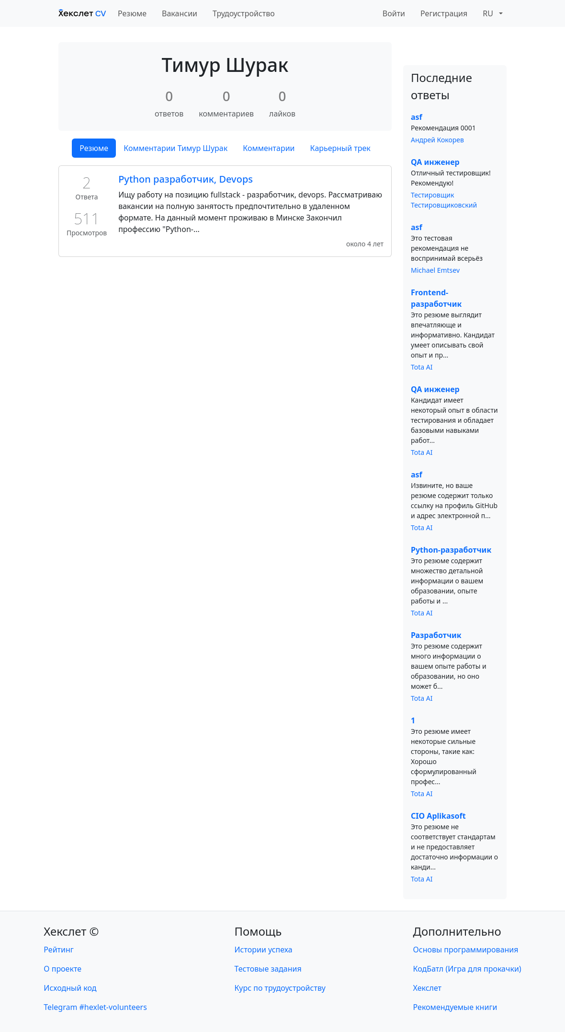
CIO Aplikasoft (438, 816)
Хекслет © (71, 931)
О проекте (62, 968)
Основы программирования (466, 949)
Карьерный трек (340, 148)
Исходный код (70, 988)
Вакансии (179, 13)
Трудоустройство (244, 13)
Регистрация (443, 13)
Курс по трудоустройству (280, 988)
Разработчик (436, 635)
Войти (394, 13)
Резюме (132, 13)
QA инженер (435, 162)
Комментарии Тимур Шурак (175, 148)
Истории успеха (264, 949)
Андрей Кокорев (437, 139)
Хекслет (427, 988)
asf (416, 117)
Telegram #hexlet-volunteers (95, 1007)
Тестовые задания (268, 968)
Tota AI (422, 366)
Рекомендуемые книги (455, 1007)
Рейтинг (58, 949)
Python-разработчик (451, 550)
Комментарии (268, 148)
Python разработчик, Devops (185, 179)
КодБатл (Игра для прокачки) (467, 968)
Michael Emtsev (435, 270)
